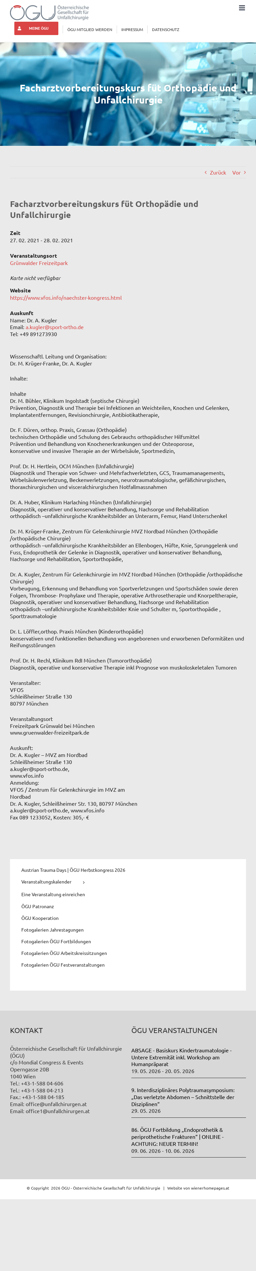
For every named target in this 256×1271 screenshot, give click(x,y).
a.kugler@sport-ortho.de (55, 326)
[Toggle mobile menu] (242, 7)
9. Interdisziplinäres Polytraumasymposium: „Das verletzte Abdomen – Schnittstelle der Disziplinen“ (183, 1096)
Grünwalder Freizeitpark (39, 262)
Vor (236, 172)
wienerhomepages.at (210, 1188)
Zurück (218, 172)
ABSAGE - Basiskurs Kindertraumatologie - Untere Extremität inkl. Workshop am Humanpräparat (181, 1057)
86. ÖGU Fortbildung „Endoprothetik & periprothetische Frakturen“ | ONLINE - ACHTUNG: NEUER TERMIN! (177, 1136)
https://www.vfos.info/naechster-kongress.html (66, 297)
